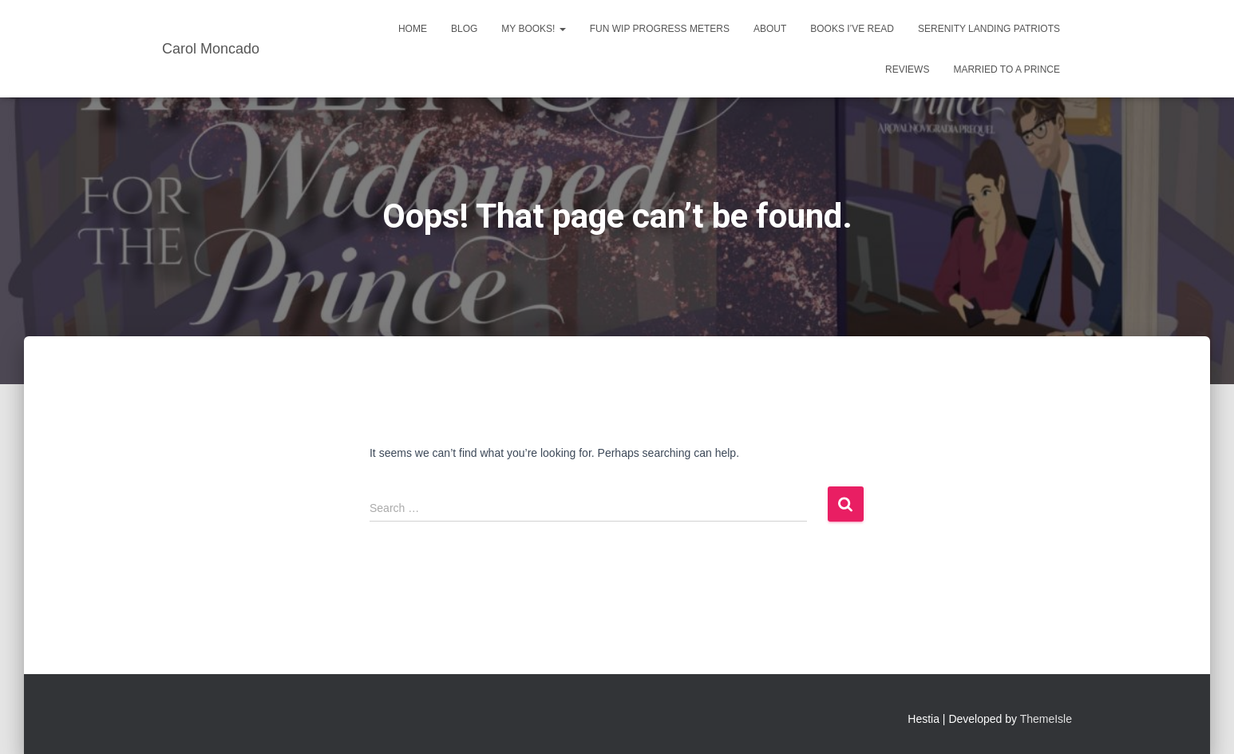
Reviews (907, 69)
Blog (464, 28)
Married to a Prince (1006, 69)
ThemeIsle (1046, 718)
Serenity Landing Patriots (989, 28)
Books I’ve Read (852, 28)
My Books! (533, 28)
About (769, 28)
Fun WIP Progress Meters (660, 28)
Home (412, 28)
